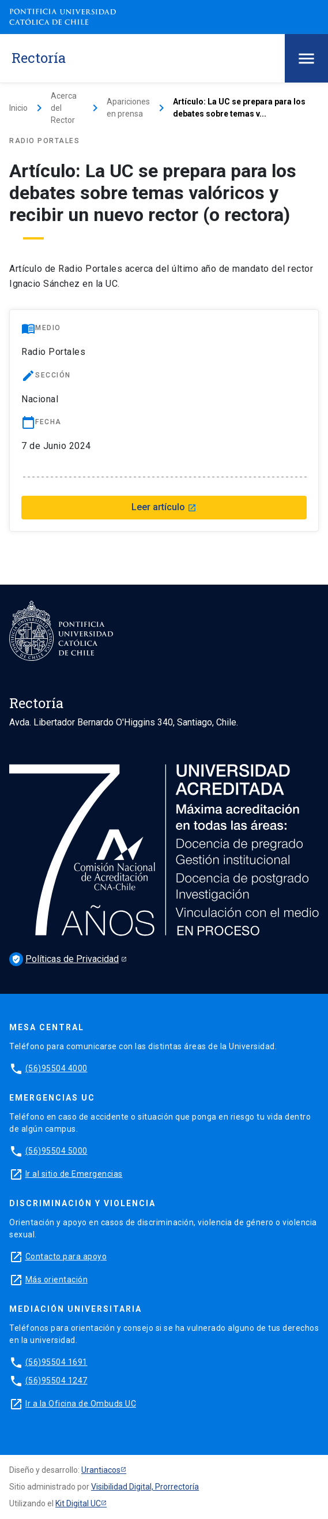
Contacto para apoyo (66, 1256)
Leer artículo (164, 507)
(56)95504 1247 (56, 1380)
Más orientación (56, 1279)
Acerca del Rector (64, 108)
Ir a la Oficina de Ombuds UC (80, 1403)
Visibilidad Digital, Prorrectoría (145, 1486)
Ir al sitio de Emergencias (74, 1173)
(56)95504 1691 (56, 1362)
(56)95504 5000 (56, 1150)
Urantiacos (100, 1470)
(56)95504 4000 (56, 1068)
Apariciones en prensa (128, 107)
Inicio (18, 108)
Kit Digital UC (78, 1503)
